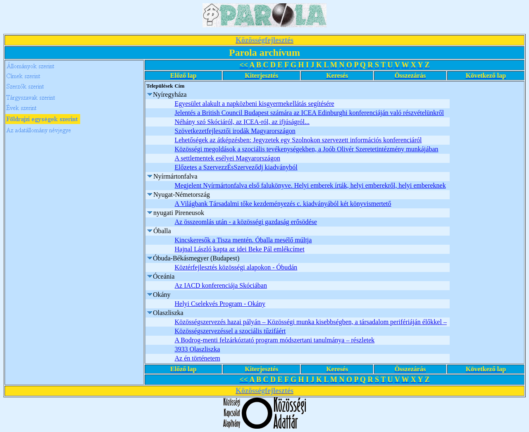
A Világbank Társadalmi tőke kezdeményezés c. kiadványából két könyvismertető (282, 203)
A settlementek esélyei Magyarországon (227, 158)
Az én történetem (197, 358)
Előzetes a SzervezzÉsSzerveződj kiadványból (235, 167)
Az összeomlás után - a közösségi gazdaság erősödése (245, 221)
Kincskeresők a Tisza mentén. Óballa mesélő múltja (243, 239)
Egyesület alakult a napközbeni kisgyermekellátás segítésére (254, 103)
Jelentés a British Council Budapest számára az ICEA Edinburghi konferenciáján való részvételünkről (309, 112)
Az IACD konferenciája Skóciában (220, 285)
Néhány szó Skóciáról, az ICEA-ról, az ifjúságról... (242, 121)
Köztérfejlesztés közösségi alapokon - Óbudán (235, 267)
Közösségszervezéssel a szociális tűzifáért (230, 330)
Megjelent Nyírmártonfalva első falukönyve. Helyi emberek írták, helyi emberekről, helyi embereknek (310, 185)
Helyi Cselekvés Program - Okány (219, 303)
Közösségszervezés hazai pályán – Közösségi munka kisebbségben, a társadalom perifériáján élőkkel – (310, 321)
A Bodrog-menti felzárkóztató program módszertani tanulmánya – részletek (274, 340)
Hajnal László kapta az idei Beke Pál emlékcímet (239, 249)
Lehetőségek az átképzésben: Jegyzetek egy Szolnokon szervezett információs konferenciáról (298, 139)
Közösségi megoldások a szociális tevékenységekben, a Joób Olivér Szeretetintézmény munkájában (306, 149)
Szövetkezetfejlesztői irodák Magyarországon (234, 130)
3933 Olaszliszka (197, 349)
